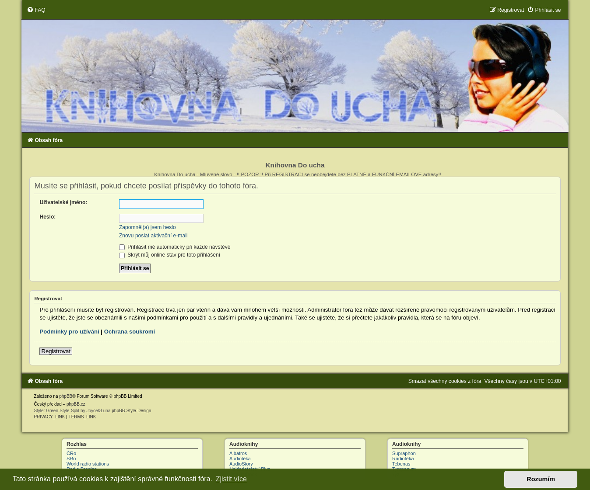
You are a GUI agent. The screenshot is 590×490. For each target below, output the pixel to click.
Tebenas (401, 463)
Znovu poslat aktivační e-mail (153, 236)
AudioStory (241, 463)
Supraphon (404, 453)
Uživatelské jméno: (63, 202)
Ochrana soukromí (129, 331)
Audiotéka (240, 458)
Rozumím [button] (541, 479)
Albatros (238, 453)
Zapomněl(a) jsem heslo (147, 227)
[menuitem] (36, 10)
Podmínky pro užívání (69, 331)
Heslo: (47, 217)
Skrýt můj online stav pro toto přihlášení (169, 255)
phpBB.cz (76, 404)
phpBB (65, 396)
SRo (71, 458)
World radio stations (88, 463)
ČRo (71, 453)
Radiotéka (403, 458)
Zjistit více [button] (231, 479)
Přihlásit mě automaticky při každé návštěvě (175, 247)
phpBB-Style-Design (131, 410)
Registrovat (55, 351)
